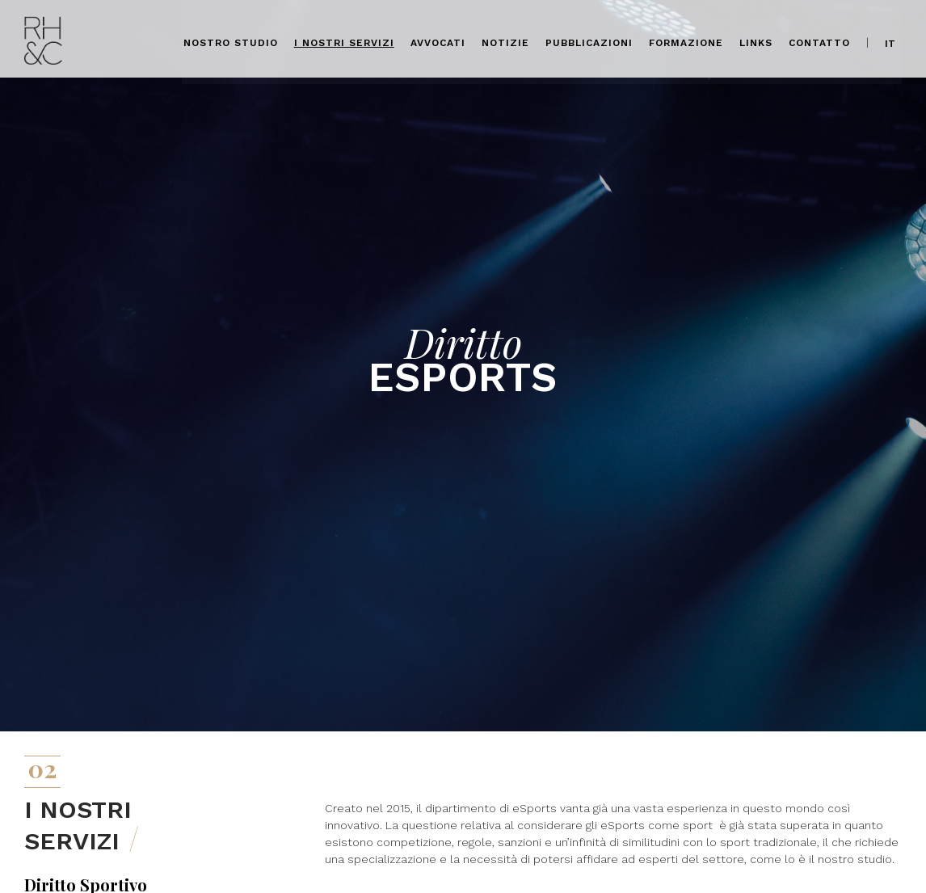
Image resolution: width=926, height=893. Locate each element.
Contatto (820, 41)
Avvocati (438, 41)
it (891, 41)
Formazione (687, 41)
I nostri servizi (345, 41)
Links (756, 41)
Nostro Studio (231, 41)
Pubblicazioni (589, 41)
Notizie (506, 41)
